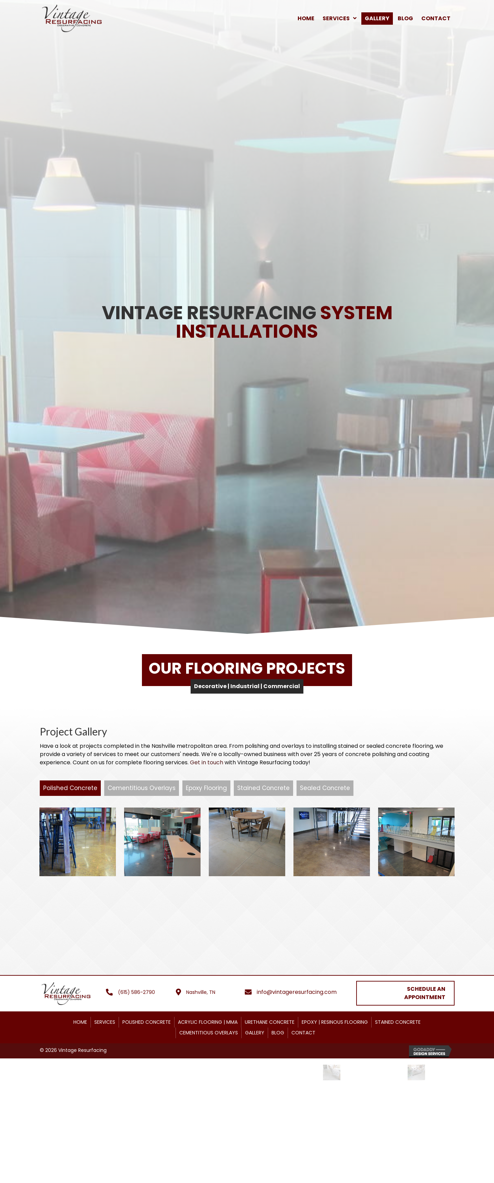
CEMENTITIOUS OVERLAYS (208, 1056)
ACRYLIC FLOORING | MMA (208, 1045)
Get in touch (206, 762)
